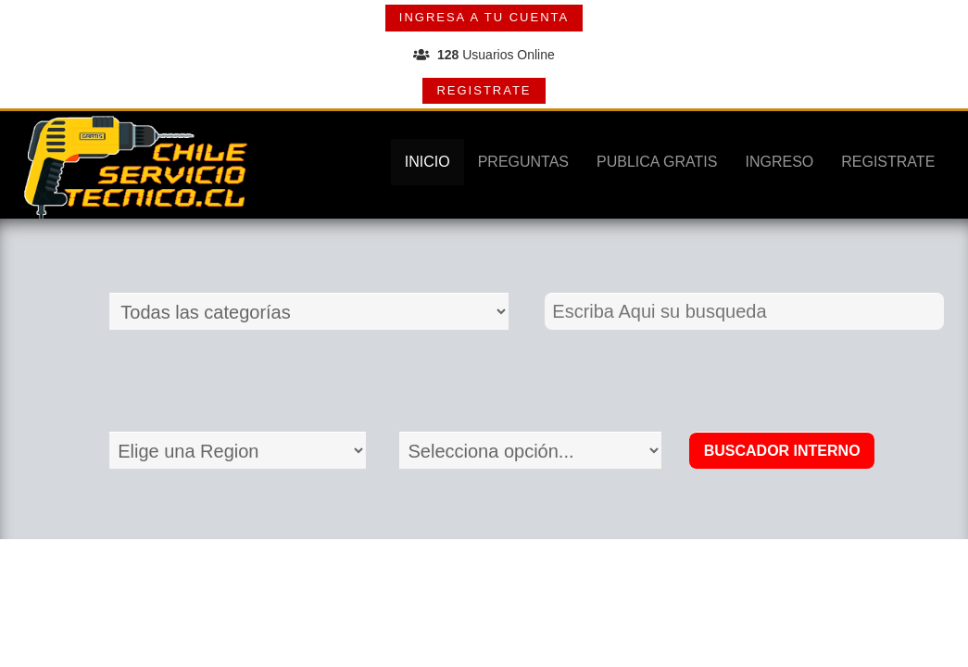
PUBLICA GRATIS (657, 162)
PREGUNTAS (523, 162)
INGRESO (779, 162)
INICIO (427, 162)
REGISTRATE (483, 90)
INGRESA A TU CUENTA (484, 17)
